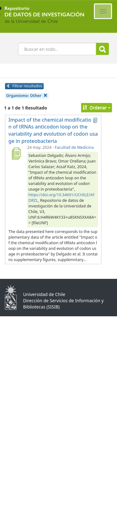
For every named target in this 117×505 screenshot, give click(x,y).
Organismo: (26, 95)
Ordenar (96, 107)
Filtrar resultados (24, 86)
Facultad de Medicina (74, 147)
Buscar (102, 49)
